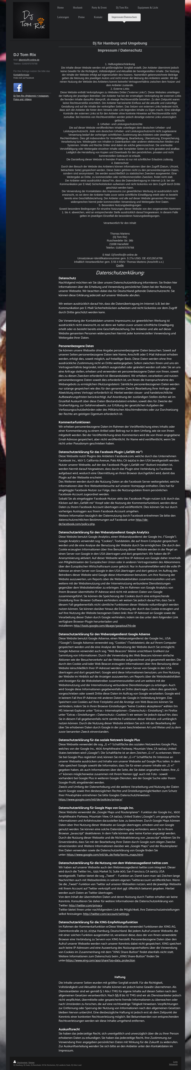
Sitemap (32, 1062)
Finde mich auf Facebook (23, 78)
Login (175, 1062)
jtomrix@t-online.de (29, 59)
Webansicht (173, 1064)
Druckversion (20, 1062)
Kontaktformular (21, 74)
